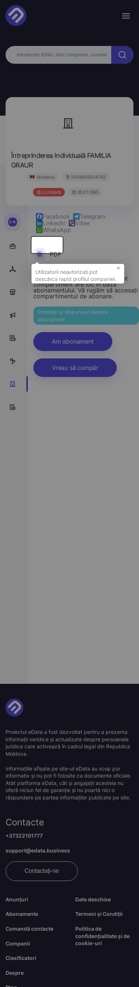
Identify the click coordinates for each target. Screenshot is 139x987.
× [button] (118, 270)
